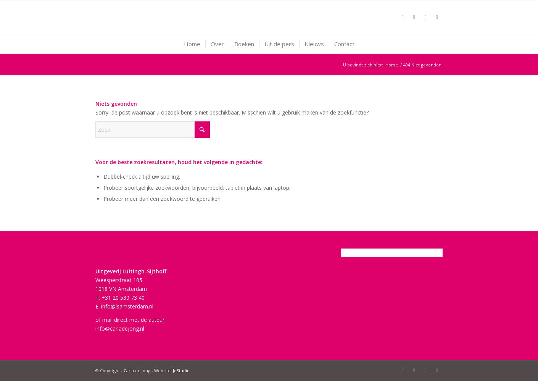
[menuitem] (192, 43)
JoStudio (181, 370)
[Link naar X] (414, 17)
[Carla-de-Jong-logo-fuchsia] (269, 17)
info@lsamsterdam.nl (127, 306)
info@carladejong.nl (119, 328)
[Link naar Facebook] (402, 17)
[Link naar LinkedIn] (437, 17)
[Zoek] (152, 129)
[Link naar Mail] (425, 17)
